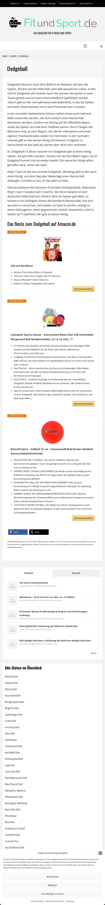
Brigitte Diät (12, 708)
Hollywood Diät (13, 746)
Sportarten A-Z (86, 3)
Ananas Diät (11, 683)
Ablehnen (52, 885)
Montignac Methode (16, 803)
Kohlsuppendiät (14, 759)
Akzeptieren (53, 876)
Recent (76, 573)
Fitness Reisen (30, 3)
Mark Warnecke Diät (16, 778)
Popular (28, 573)
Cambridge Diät (13, 714)
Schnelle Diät (12, 835)
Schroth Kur (11, 841)
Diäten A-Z (15, 3)
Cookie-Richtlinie (37, 901)
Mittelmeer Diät (14, 797)
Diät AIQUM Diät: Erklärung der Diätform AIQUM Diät (48, 626)
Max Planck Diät (14, 784)
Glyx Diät (10, 733)
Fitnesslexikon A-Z (67, 3)
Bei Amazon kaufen (83, 288)
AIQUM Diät (11, 676)
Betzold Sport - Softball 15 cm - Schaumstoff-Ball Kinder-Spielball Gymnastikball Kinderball (52, 451)
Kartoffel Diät (12, 752)
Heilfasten (11, 740)
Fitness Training (48, 3)
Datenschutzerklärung (55, 901)
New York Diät (12, 809)
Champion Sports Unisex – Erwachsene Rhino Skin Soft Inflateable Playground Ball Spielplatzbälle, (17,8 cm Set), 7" (52, 337)
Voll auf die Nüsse (22, 265)
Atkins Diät (11, 689)
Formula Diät (12, 727)
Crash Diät (10, 721)
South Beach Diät (14, 847)
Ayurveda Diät (13, 695)
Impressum (69, 901)
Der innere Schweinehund (33, 582)
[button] (100, 853)
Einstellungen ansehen (52, 893)
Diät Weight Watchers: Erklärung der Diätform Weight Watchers (55, 640)
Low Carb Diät (12, 771)
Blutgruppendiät (14, 702)
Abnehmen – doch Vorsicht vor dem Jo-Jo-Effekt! (47, 597)
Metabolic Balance (15, 790)
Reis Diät (10, 822)
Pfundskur (11, 816)
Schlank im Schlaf (15, 828)
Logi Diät (10, 765)
